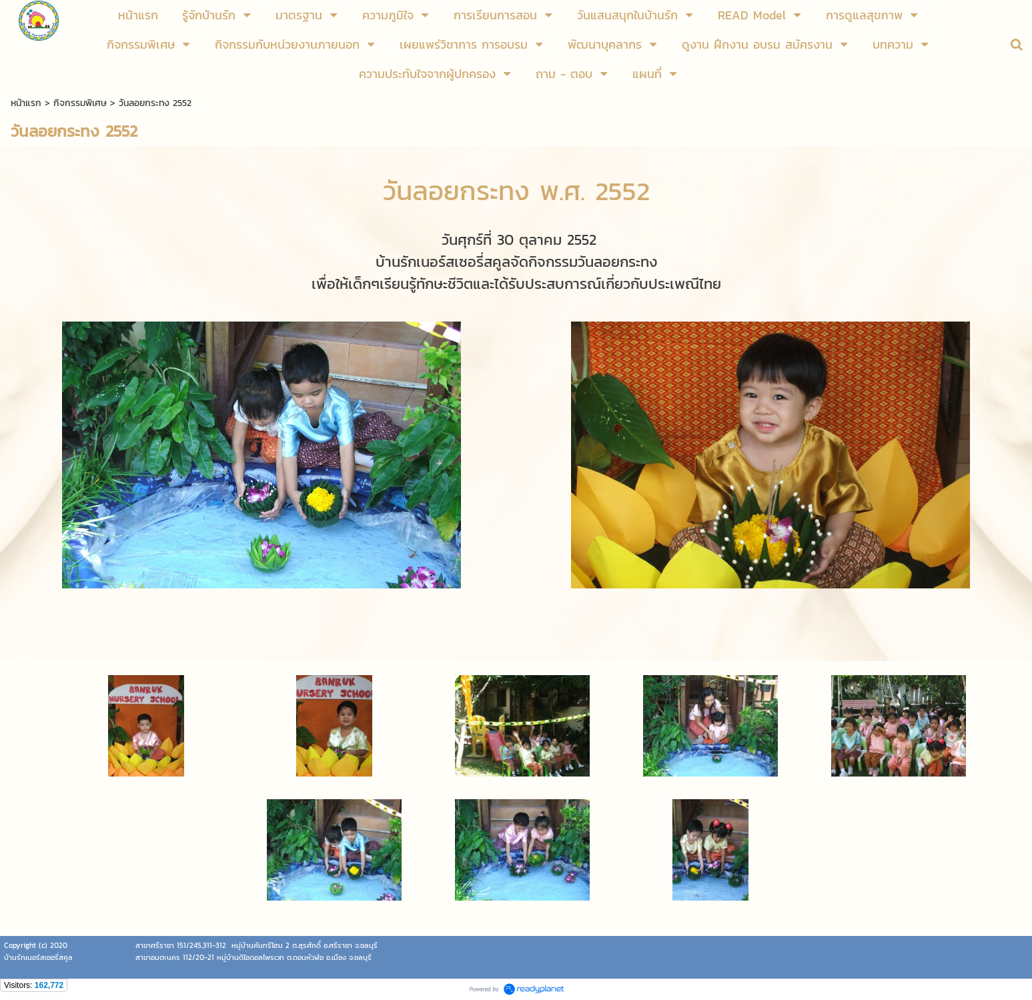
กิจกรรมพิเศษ (80, 103)
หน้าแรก (26, 103)
